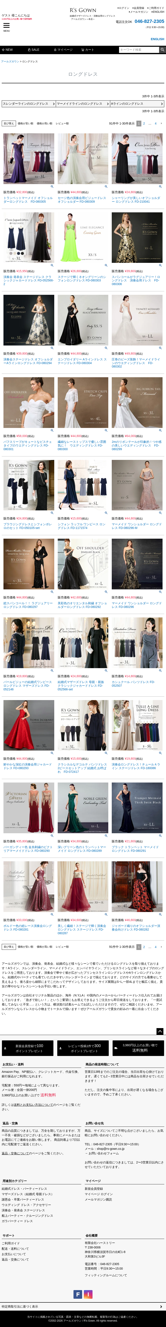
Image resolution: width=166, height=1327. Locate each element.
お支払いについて (14, 1254)
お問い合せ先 (95, 1123)
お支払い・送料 (13, 1064)
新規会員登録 (94, 1188)
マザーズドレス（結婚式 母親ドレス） (28, 1194)
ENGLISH (158, 11)
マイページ (63, 49)
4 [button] (155, 123)
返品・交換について (15, 1153)
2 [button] (144, 123)
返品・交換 (10, 1123)
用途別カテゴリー (15, 1181)
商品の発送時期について (102, 1064)
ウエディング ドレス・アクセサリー (26, 1205)
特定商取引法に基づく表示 (20, 1306)
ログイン (124, 7)
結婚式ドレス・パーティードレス (24, 1188)
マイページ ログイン (99, 1194)
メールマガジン (139, 11)
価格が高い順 (44, 123)
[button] (161, 123)
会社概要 (92, 1235)
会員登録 (139, 7)
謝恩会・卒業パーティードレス (23, 1199)
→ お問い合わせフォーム (102, 1153)
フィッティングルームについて (106, 1275)
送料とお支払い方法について (33, 1104)
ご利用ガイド (156, 7)
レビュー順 (62, 123)
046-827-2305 (149, 21)
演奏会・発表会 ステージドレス (23, 1210)
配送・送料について (15, 1248)
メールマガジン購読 (98, 1199)
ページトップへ (159, 1031)
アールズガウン (10, 61)
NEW (7, 49)
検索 (162, 50)
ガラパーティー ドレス (17, 1221)
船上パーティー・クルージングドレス (27, 1215)
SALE (33, 49)
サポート (9, 1235)
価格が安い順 (25, 123)
